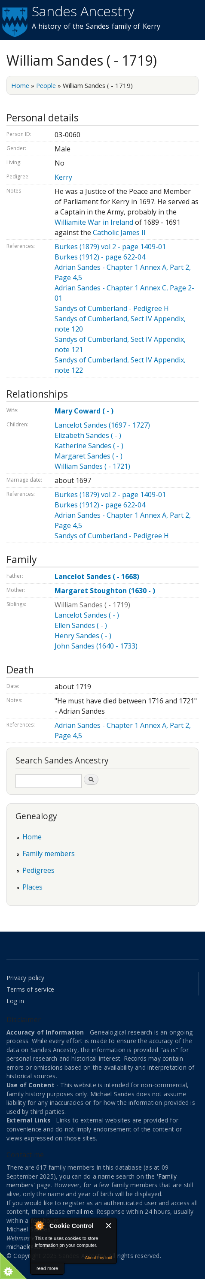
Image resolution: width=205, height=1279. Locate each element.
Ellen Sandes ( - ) (81, 625)
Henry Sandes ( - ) (83, 635)
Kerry (63, 177)
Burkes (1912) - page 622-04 (100, 257)
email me (80, 1211)
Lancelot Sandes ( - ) (87, 615)
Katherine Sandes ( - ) (89, 445)
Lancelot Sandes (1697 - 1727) (102, 425)
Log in (15, 1001)
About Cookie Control (39, 1225)
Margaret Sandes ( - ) (88, 456)
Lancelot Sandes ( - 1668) (97, 576)
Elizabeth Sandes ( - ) (88, 435)
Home (20, 85)
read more (47, 1268)
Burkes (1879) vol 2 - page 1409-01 (110, 246)
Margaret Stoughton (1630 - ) (105, 590)
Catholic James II (119, 232)
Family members (48, 853)
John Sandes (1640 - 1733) (96, 646)
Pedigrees (38, 870)
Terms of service (30, 989)
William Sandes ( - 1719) (92, 604)
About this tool (98, 1257)
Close (109, 1225)
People (46, 85)
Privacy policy (25, 978)
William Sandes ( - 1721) (92, 466)
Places (32, 887)
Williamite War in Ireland (94, 222)
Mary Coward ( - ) (84, 411)
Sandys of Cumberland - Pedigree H (112, 308)
